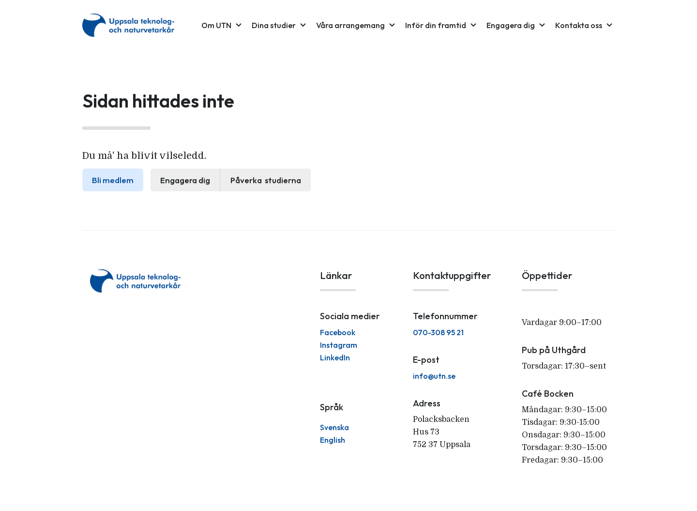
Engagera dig (185, 180)
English (332, 440)
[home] (128, 25)
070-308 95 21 (438, 332)
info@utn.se (434, 376)
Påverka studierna (265, 180)
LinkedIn (335, 357)
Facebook (337, 332)
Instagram (338, 345)
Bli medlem (113, 180)
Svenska (334, 427)
